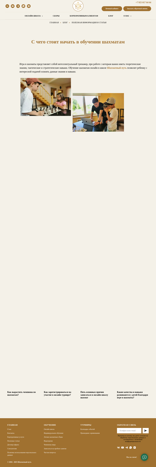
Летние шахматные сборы (53, 437)
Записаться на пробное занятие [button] (55, 449)
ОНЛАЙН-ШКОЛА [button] (33, 16)
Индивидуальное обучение (53, 433)
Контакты (10, 433)
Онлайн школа (49, 429)
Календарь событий (87, 429)
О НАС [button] (127, 16)
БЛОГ (110, 16)
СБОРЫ (56, 16)
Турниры (85, 425)
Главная (54, 22)
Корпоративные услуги (15, 437)
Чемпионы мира (50, 445)
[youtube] (13, 6)
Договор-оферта (13, 445)
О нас (9, 429)
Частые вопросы (50, 452)
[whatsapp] (23, 6)
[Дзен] (29, 6)
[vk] (7, 6)
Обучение (50, 425)
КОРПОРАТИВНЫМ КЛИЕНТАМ (84, 16)
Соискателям (12, 449)
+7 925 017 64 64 (143, 2)
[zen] (134, 447)
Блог (65, 22)
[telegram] (18, 6)
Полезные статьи (13, 441)
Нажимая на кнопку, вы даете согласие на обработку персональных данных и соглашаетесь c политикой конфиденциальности (133, 438)
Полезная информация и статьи (89, 22)
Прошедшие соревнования (90, 433)
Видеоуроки (48, 441)
